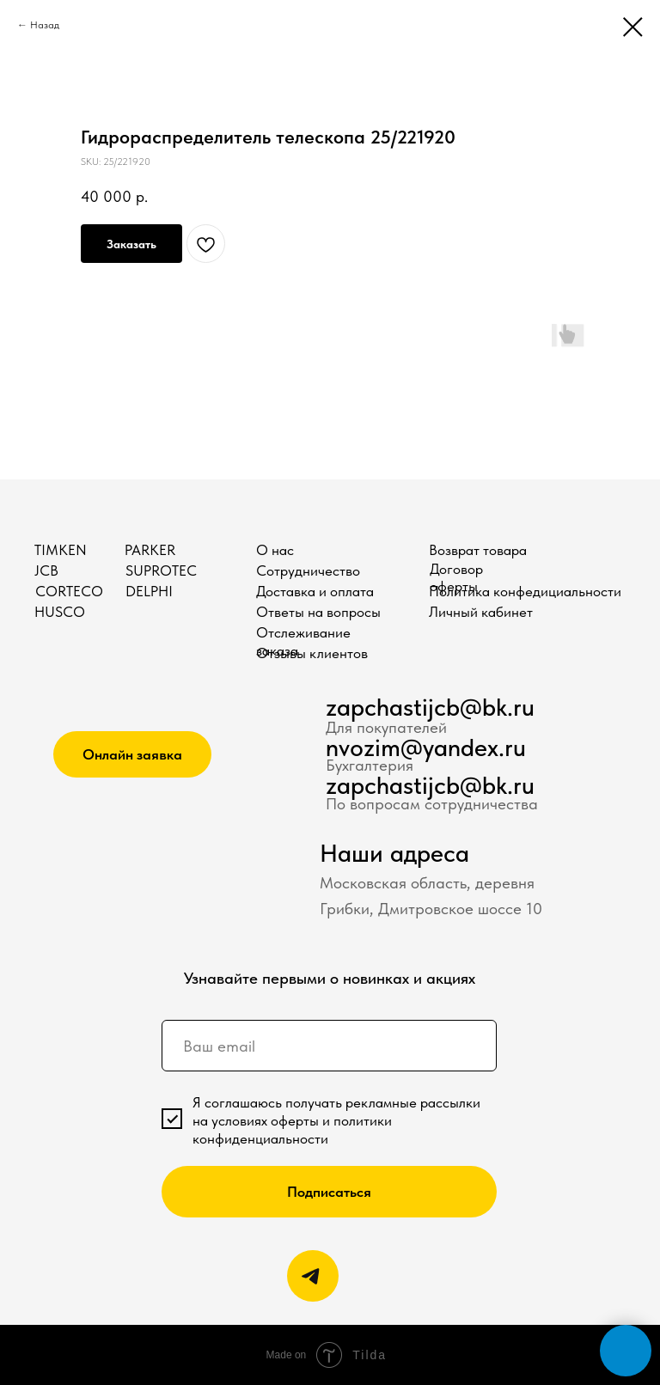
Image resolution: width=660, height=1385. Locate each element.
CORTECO (69, 591)
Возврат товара (478, 549)
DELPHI (149, 591)
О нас (275, 549)
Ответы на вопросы (318, 611)
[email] (329, 1045)
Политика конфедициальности (525, 591)
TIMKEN (60, 549)
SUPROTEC (161, 570)
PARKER (150, 549)
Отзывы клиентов (312, 653)
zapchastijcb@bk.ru (430, 707)
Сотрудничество (308, 570)
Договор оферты (456, 577)
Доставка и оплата (315, 591)
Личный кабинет (481, 611)
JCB (46, 570)
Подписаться (329, 1191)
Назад (44, 25)
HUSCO (59, 611)
